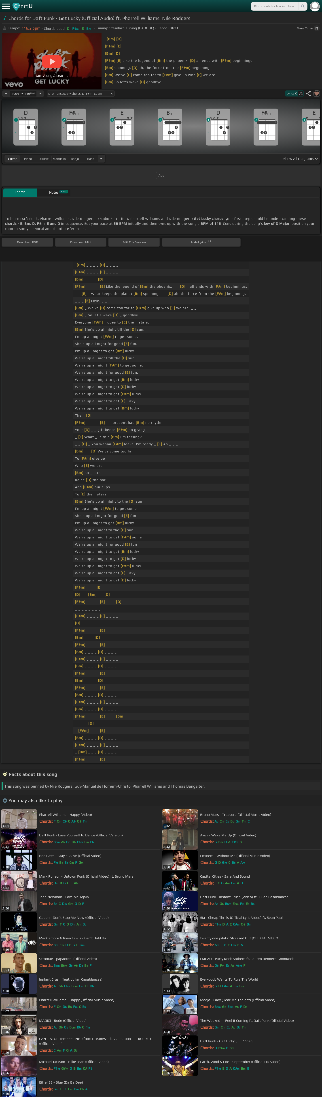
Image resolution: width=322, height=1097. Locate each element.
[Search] (303, 6)
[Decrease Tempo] (6, 93)
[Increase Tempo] (40, 93)
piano (28, 159)
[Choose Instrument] (101, 158)
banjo (75, 159)
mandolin (59, 159)
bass (90, 159)
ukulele (44, 159)
